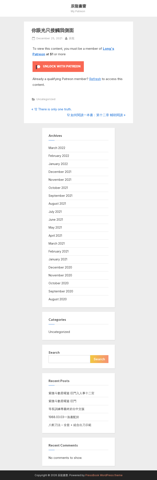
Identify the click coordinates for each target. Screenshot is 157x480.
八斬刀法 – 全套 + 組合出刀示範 (70, 425)
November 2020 (60, 275)
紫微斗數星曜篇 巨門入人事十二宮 (71, 393)
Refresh (95, 79)
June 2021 (56, 219)
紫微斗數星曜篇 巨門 (62, 401)
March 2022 (57, 148)
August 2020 (58, 299)
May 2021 (55, 227)
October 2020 (59, 283)
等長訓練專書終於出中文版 (66, 409)
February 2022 (59, 156)
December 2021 (60, 172)
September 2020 (61, 291)
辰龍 (71, 38)
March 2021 (57, 243)
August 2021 (57, 203)
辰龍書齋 (78, 6)
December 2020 (60, 267)
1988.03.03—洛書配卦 (64, 417)
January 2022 (58, 164)
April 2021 (55, 235)
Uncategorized (45, 99)
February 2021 (58, 251)
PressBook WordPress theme (104, 475)
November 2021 (60, 179)
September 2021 (60, 195)
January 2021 (58, 259)
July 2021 (55, 211)
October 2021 (58, 188)
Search (54, 352)
